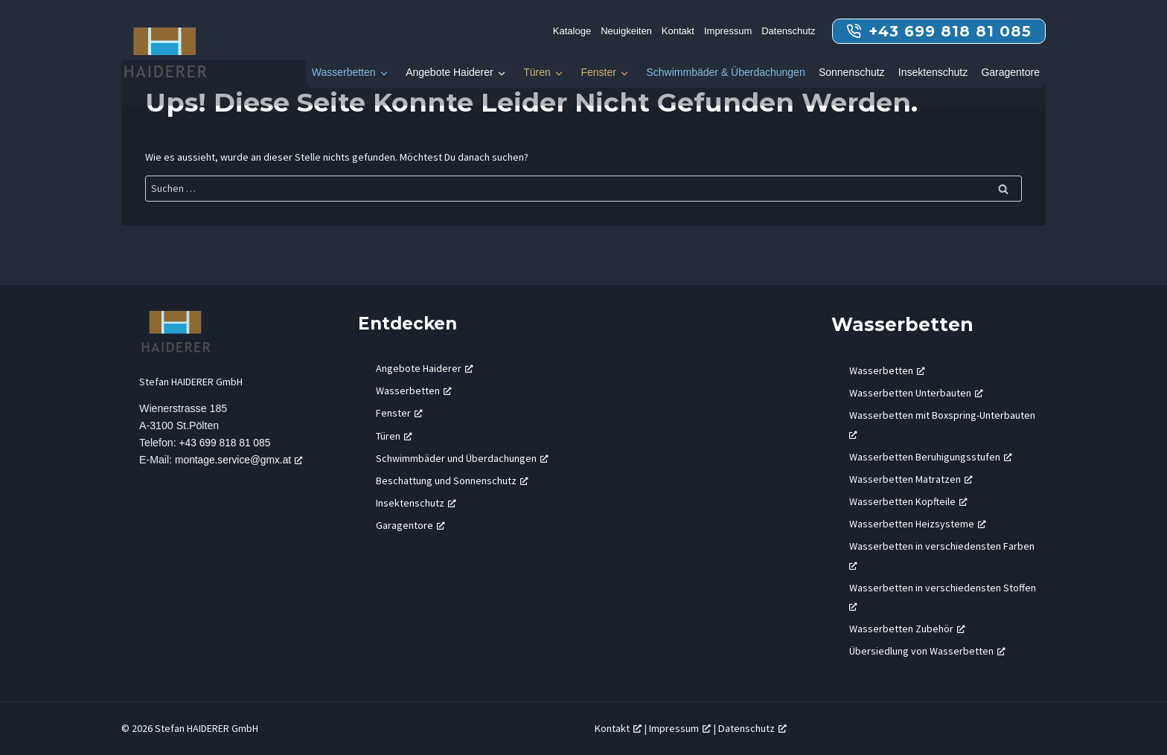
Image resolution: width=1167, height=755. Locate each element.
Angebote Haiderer (449, 72)
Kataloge (572, 30)
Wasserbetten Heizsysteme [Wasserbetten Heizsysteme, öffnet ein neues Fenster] (917, 523)
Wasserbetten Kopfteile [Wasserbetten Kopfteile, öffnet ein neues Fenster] (908, 501)
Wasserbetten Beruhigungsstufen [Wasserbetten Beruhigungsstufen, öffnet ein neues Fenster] (930, 456)
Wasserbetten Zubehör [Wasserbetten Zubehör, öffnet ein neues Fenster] (907, 628)
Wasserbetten (344, 72)
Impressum (728, 30)
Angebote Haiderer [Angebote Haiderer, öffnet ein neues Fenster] (424, 368)
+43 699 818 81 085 (227, 443)
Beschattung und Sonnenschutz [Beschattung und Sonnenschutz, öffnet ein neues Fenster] (452, 480)
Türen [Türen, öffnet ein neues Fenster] (394, 436)
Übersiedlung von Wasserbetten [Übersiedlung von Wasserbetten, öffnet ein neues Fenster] (927, 651)
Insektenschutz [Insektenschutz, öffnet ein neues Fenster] (416, 503)
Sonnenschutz (852, 72)
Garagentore (1010, 72)
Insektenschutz (933, 72)
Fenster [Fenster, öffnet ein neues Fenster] (399, 413)
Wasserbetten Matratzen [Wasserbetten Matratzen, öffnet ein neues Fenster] (911, 479)
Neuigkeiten (626, 30)
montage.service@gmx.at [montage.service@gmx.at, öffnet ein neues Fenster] (242, 460)
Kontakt (678, 30)
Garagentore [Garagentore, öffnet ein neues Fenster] (410, 525)
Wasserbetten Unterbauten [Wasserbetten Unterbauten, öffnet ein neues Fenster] (916, 392)
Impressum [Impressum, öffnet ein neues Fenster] (680, 728)
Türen (537, 72)
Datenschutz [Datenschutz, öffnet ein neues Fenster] (752, 728)
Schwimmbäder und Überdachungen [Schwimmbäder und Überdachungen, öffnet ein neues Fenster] (462, 458)
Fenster (598, 72)
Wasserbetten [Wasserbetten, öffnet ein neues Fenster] (414, 390)
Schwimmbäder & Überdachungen (725, 72)
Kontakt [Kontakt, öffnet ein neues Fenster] (618, 728)
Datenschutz (788, 30)
